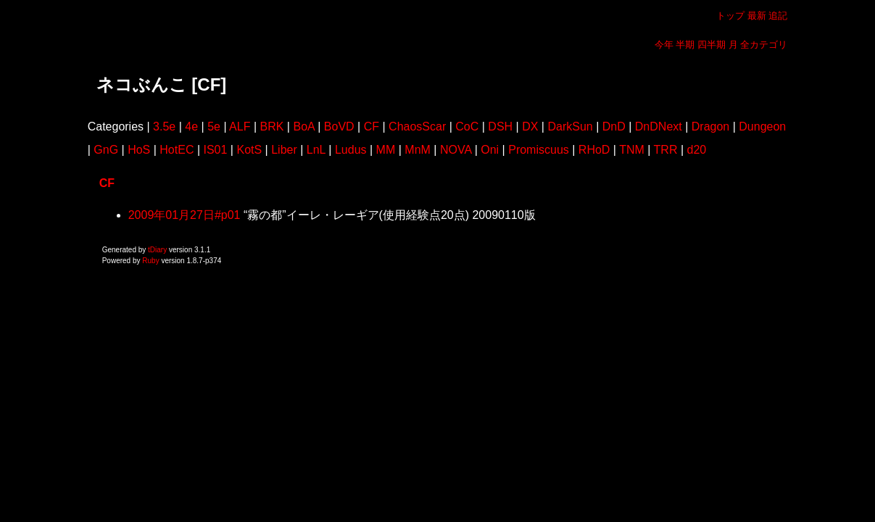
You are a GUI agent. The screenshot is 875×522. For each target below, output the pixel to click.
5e (213, 126)
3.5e (164, 126)
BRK (272, 126)
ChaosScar (417, 126)
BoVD (339, 126)
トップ (730, 15)
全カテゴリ (763, 44)
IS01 (215, 150)
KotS (249, 150)
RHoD (594, 150)
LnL (316, 150)
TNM (631, 150)
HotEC (176, 150)
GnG (106, 150)
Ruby (150, 261)
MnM (418, 150)
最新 (756, 15)
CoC (466, 126)
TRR (666, 150)
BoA (303, 126)
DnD (614, 126)
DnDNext (658, 126)
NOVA (455, 150)
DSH (500, 126)
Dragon (710, 126)
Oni (490, 150)
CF (371, 126)
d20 (697, 150)
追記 (777, 15)
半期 (685, 44)
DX (530, 126)
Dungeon (762, 126)
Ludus (351, 150)
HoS (139, 150)
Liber (284, 150)
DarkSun (569, 126)
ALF (239, 126)
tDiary (157, 250)
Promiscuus (538, 150)
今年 (664, 44)
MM (386, 150)
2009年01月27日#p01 (184, 215)
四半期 (711, 44)
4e (191, 126)
